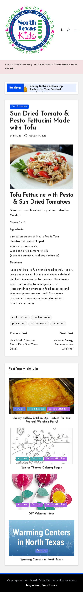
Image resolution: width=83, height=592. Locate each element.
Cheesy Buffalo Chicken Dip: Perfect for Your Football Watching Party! (46, 89)
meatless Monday (41, 317)
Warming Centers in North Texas (41, 559)
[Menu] (76, 30)
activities (22, 458)
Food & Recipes (19, 107)
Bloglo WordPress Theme (41, 585)
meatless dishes (19, 317)
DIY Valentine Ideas (41, 513)
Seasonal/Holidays (59, 409)
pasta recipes (18, 324)
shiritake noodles (39, 324)
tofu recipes (58, 324)
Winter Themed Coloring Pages (41, 467)
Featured (19, 409)
